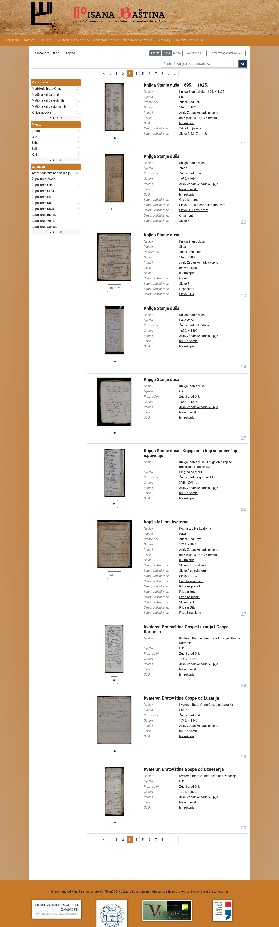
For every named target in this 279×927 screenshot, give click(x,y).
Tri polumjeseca (190, 128)
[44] (55, 232)
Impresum (196, 40)
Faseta (155, 53)
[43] (55, 160)
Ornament (186, 215)
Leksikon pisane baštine (73, 40)
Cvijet (183, 278)
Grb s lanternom (190, 200)
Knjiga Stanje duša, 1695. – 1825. (176, 85)
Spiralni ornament (191, 581)
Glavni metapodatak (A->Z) (225, 53)
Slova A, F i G (188, 576)
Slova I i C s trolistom (193, 210)
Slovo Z (184, 221)
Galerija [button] (46, 40)
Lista (167, 53)
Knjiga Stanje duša (161, 156)
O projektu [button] (12, 40)
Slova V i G (186, 602)
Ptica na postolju (190, 586)
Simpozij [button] (164, 40)
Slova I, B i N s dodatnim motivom (202, 205)
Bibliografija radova (106, 40)
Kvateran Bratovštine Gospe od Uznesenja (184, 769)
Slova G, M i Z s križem (194, 133)
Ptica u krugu (188, 591)
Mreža (177, 53)
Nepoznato (186, 289)
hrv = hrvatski (210, 118)
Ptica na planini (189, 597)
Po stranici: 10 (194, 53)
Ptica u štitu (187, 607)
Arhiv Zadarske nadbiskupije (198, 113)
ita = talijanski (188, 118)
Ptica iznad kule (190, 613)
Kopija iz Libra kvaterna (166, 522)
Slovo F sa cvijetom (192, 571)
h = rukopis (186, 123)
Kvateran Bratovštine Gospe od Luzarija (181, 698)
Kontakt (180, 40)
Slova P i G (186, 294)
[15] (55, 117)
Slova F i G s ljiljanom (193, 565)
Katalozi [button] (29, 40)
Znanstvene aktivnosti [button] (137, 40)
